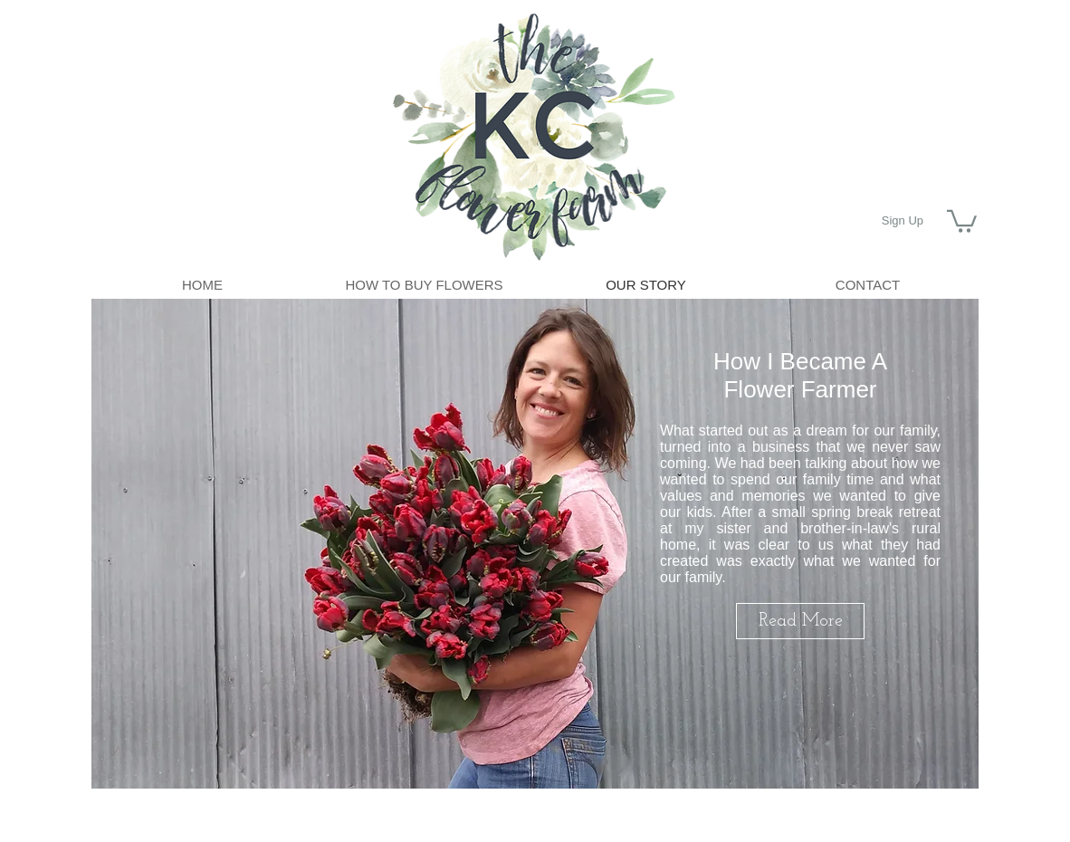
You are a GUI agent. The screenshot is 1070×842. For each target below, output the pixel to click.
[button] (962, 220)
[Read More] (800, 621)
